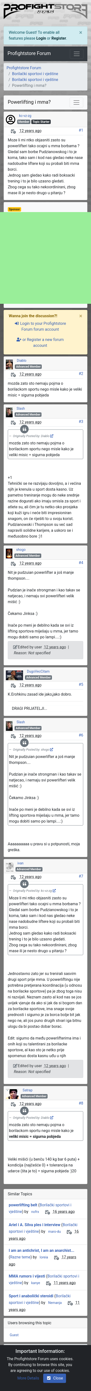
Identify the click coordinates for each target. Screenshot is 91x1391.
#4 (81, 562)
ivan (20, 863)
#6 (81, 735)
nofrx (35, 1212)
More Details (28, 1378)
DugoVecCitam (38, 671)
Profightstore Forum (29, 53)
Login (41, 38)
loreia (44, 1257)
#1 (81, 130)
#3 (81, 421)
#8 (81, 1103)
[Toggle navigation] (76, 54)
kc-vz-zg (25, 116)
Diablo (21, 360)
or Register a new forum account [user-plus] (40, 342)
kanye (35, 1283)
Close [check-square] (54, 1378)
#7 (81, 876)
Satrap (27, 1090)
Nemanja (55, 1303)
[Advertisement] (45, 258)
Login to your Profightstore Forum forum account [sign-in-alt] (40, 326)
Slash (21, 408)
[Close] (80, 32)
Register (58, 38)
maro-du (54, 1231)
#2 (81, 373)
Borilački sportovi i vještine (35, 73)
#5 (81, 684)
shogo (21, 550)
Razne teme (20, 1257)
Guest (14, 1335)
